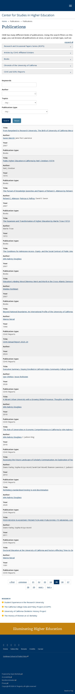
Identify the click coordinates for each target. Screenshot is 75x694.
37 (69, 582)
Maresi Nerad (9, 319)
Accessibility (7, 677)
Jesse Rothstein (21, 376)
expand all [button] (69, 42)
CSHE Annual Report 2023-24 (15, 342)
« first (13, 582)
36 (63, 582)
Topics (5, 98)
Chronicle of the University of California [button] (20, 65)
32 (40, 582)
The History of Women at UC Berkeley (20, 615)
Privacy (5, 683)
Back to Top (68, 691)
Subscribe (14, 649)
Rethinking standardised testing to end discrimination (25, 490)
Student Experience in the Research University (24, 602)
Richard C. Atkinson (11, 198)
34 (51, 582)
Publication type (9, 107)
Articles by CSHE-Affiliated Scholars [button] (19, 52)
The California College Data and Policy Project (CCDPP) (27, 607)
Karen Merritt (9, 138)
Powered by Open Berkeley (12, 674)
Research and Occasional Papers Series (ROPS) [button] (24, 46)
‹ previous (23, 582)
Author (5, 89)
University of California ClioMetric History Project (25, 611)
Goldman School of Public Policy (15, 656)
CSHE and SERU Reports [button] (14, 71)
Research (6, 599)
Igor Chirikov (8, 376)
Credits (32, 649)
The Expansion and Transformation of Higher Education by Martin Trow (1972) (36, 221)
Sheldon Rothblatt (10, 289)
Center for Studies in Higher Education (28, 15)
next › (42, 588)
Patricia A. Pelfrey (27, 198)
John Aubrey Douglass (12, 258)
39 (35, 588)
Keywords (6, 80)
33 (46, 582)
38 (29, 588)
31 (34, 582)
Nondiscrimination (9, 680)
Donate (24, 649)
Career (40, 649)
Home (4, 21)
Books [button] (6, 59)
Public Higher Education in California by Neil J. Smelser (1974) (28, 160)
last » (50, 588)
